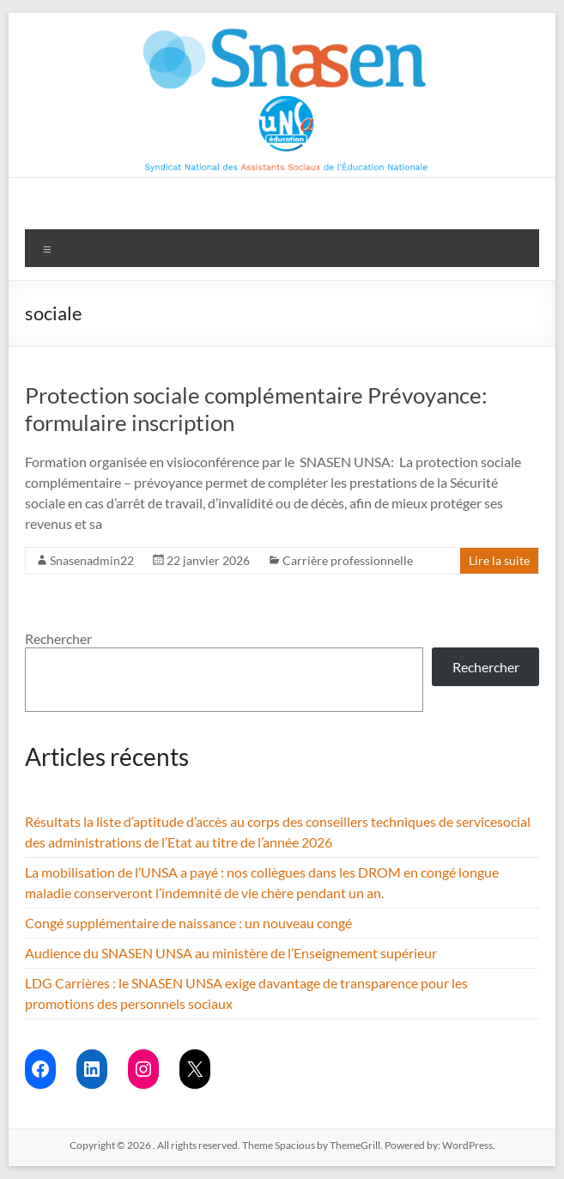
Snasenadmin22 (92, 560)
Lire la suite (499, 560)
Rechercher (58, 638)
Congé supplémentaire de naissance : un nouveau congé (188, 923)
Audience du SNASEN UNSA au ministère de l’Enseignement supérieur (231, 953)
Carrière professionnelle (347, 560)
